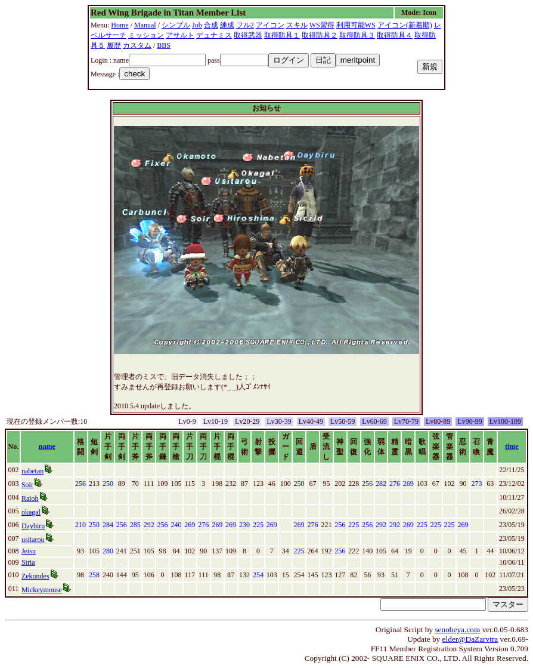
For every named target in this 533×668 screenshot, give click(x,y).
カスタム (137, 45)
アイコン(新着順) (404, 25)
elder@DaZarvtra (470, 639)
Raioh (30, 498)
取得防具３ (357, 35)
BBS (164, 45)
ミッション (146, 35)
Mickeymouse (41, 590)
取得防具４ (395, 35)
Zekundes (35, 576)
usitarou (33, 539)
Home (119, 25)
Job (197, 25)
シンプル (176, 25)
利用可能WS (356, 25)
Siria (28, 562)
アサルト (180, 35)
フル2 (245, 25)
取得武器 (248, 35)
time (512, 446)
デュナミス (214, 35)
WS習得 (321, 25)
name (47, 446)
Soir (27, 485)
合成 (211, 25)
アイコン (270, 25)
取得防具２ (319, 35)
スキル (297, 25)
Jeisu (28, 551)
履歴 (114, 45)
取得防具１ (282, 35)
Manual (145, 25)
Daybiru (33, 526)
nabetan (32, 471)
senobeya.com (457, 629)
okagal (31, 512)
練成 (227, 25)
